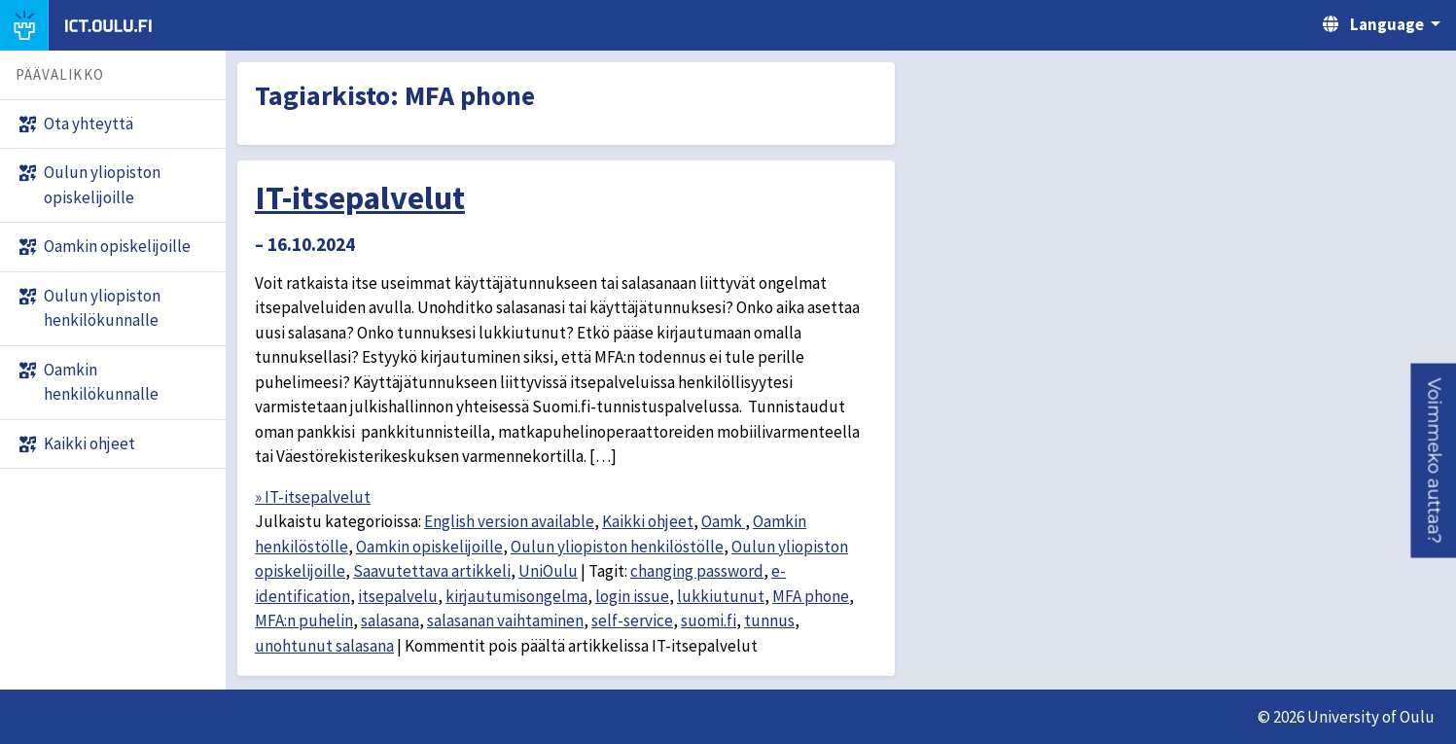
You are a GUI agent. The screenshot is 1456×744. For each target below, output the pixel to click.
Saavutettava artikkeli (432, 571)
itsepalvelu (398, 596)
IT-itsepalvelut (360, 197)
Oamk (723, 521)
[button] (1433, 460)
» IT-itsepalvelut (313, 497)
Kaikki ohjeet (647, 521)
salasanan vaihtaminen (505, 620)
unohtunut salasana (324, 645)
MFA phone (810, 596)
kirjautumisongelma (516, 596)
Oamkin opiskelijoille (429, 546)
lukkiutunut (720, 596)
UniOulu (548, 571)
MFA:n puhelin (304, 620)
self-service (632, 620)
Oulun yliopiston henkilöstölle (617, 546)
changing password (697, 571)
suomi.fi (708, 620)
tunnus (769, 620)
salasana (390, 620)
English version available (509, 521)
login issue (632, 596)
